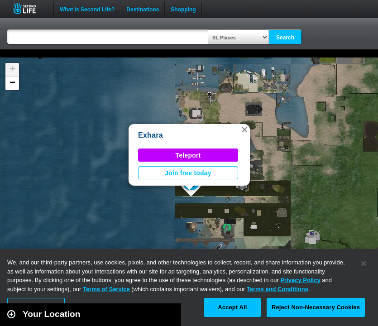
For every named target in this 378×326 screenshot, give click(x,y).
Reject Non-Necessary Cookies (316, 307)
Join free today (188, 173)
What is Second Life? (87, 8)
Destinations (142, 8)
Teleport (188, 155)
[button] (244, 129)
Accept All (232, 307)
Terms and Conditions (277, 289)
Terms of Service (106, 289)
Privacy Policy (300, 280)
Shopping (183, 8)
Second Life (30, 8)
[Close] (363, 263)
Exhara (150, 135)
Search (285, 37)
